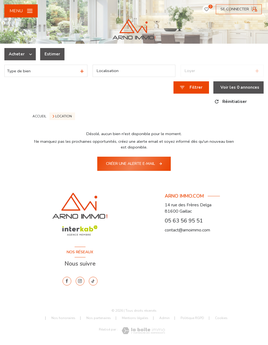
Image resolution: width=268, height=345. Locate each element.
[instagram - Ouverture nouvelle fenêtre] (80, 281)
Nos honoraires (63, 318)
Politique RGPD (192, 318)
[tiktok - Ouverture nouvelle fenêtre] (93, 281)
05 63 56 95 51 (184, 220)
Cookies (221, 318)
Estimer (52, 54)
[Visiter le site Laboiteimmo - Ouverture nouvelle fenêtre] (143, 330)
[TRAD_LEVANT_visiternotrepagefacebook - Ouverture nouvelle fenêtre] (67, 281)
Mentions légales (135, 318)
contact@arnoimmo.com (187, 230)
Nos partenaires (98, 318)
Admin (164, 318)
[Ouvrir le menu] (21, 10)
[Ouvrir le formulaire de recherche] (191, 87)
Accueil (39, 116)
